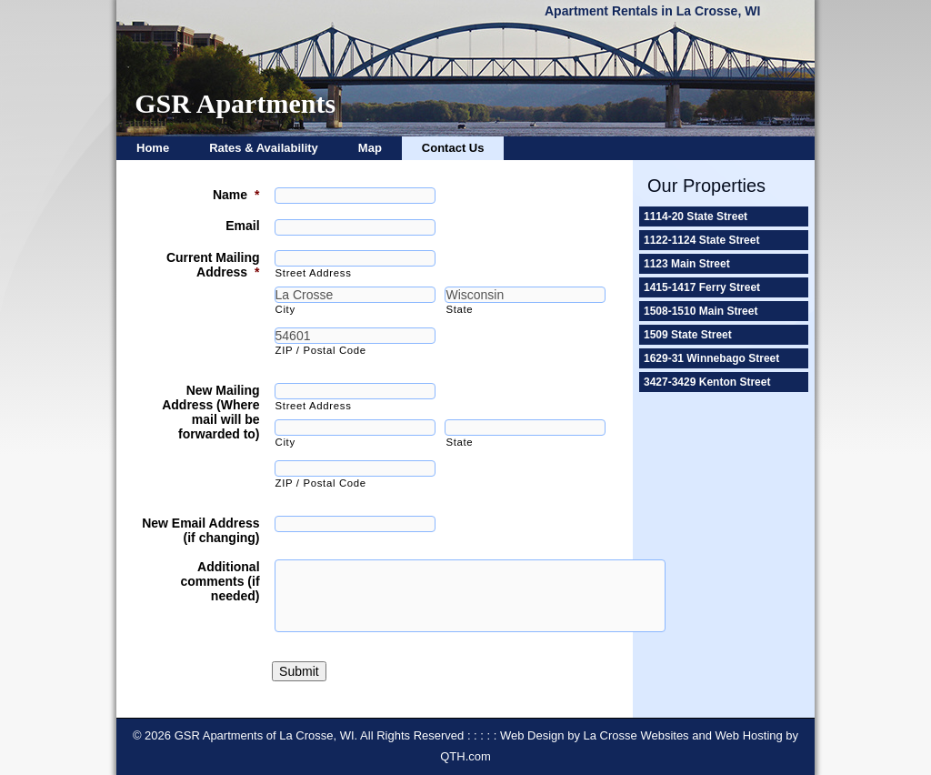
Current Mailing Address (213, 264)
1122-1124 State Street (701, 240)
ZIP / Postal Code (320, 350)
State (459, 309)
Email (242, 225)
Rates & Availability (263, 148)
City (285, 309)
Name (236, 194)
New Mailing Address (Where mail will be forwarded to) (210, 412)
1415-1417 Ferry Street (702, 287)
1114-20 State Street (695, 216)
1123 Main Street (687, 263)
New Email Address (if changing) (200, 530)
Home (152, 148)
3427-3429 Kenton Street (707, 382)
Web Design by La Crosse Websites (594, 735)
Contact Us (453, 148)
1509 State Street (688, 334)
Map (370, 148)
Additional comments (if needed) (219, 581)
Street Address (313, 272)
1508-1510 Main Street (700, 311)
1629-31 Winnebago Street (711, 358)
